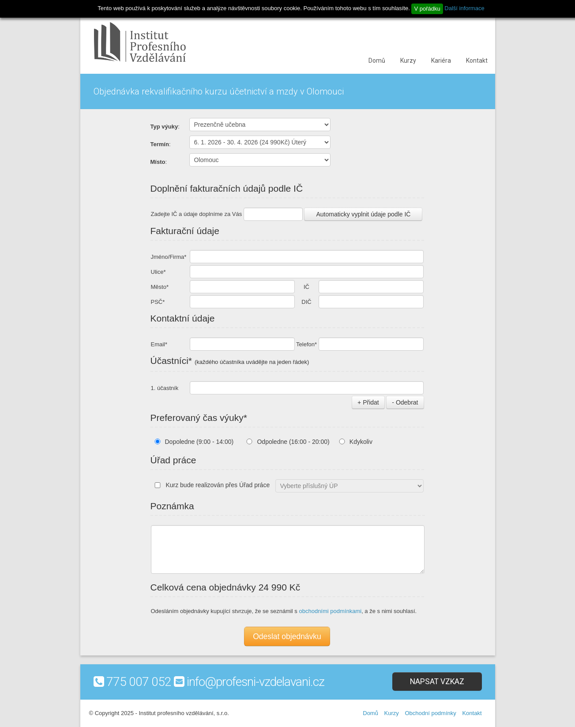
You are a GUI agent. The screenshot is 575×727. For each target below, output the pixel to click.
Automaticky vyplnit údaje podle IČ (363, 214)
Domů (376, 60)
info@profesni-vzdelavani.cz (255, 681)
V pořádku (427, 8)
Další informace (464, 8)
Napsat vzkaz (437, 681)
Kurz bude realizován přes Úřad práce (210, 484)
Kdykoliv (361, 441)
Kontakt (477, 60)
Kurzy (408, 60)
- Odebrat (405, 402)
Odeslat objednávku (287, 636)
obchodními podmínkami (330, 611)
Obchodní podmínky (430, 713)
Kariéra (441, 60)
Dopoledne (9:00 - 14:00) (199, 441)
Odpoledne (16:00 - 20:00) (293, 441)
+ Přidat (368, 402)
